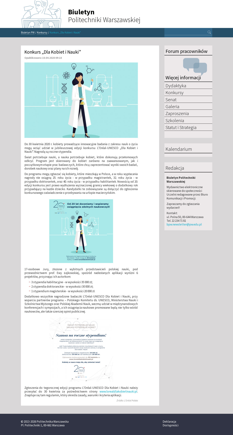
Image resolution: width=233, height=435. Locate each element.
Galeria (172, 106)
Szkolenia (174, 120)
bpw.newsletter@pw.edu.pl (184, 224)
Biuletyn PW (28, 32)
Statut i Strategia (180, 127)
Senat (170, 99)
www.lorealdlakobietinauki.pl (118, 391)
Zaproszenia (177, 113)
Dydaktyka (175, 85)
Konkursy (42, 32)
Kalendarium (178, 149)
